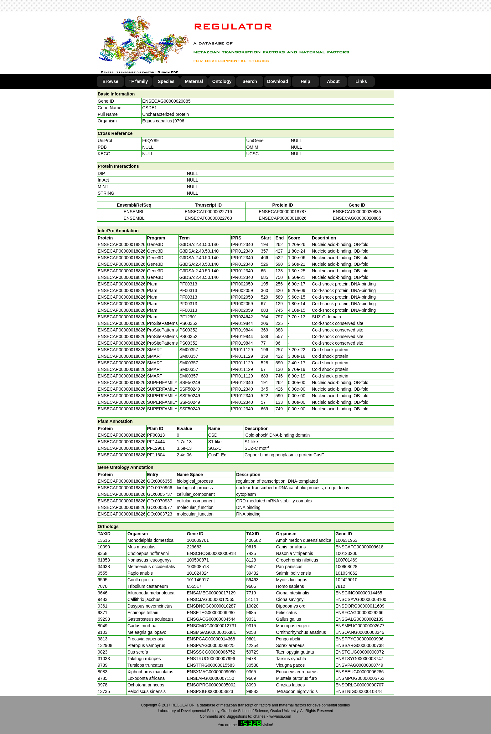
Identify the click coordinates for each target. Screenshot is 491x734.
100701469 (346, 559)
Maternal (194, 81)
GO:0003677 (159, 507)
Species (166, 81)
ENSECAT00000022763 (208, 218)
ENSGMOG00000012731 (212, 625)
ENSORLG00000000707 (359, 684)
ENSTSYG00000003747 (359, 658)
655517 (194, 586)
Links (361, 81)
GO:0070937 (159, 500)
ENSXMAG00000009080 (211, 671)
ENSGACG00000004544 (211, 619)
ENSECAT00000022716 (208, 211)
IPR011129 (242, 349)
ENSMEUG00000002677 (359, 625)
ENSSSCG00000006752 (211, 651)
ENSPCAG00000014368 (211, 638)
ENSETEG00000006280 (211, 612)
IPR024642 (242, 316)
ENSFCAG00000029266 (359, 612)
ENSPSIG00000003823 (210, 691)
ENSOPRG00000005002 (211, 684)
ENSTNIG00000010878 (358, 691)
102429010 (346, 579)
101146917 (198, 579)
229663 (194, 546)
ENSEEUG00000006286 (359, 671)
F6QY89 (150, 140)
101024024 (198, 573)
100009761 (198, 540)
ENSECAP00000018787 (283, 211)
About (333, 81)
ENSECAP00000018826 (283, 218)
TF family (138, 81)
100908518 (198, 566)
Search (249, 81)
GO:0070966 (159, 487)
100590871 (198, 559)
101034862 (346, 573)
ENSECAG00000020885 (166, 101)
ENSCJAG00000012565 (211, 599)
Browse (110, 81)
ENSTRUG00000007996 (211, 658)
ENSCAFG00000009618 (359, 546)
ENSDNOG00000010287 (211, 605)
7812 (340, 586)
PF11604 (156, 454)
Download (277, 81)
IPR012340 (242, 244)
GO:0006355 (159, 481)
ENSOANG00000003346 (359, 632)
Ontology (221, 81)
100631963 (346, 540)
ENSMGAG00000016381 (211, 632)
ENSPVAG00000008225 (211, 645)
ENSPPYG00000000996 (359, 638)
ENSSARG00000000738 (359, 645)
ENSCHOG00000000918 (211, 553)
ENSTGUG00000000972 (359, 651)
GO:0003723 (159, 513)
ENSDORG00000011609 (359, 605)
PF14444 (156, 441)
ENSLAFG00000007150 (210, 678)
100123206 (346, 553)
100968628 (346, 566)
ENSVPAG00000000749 (359, 665)
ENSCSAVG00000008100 (360, 599)
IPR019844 (242, 323)
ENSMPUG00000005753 (359, 678)
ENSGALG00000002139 (359, 619)
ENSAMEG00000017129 (211, 592)
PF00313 (156, 435)
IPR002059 (242, 283)
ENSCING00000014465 (358, 592)
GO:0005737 (159, 494)
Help (305, 81)
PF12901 (156, 448)
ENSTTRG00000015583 (211, 665)
